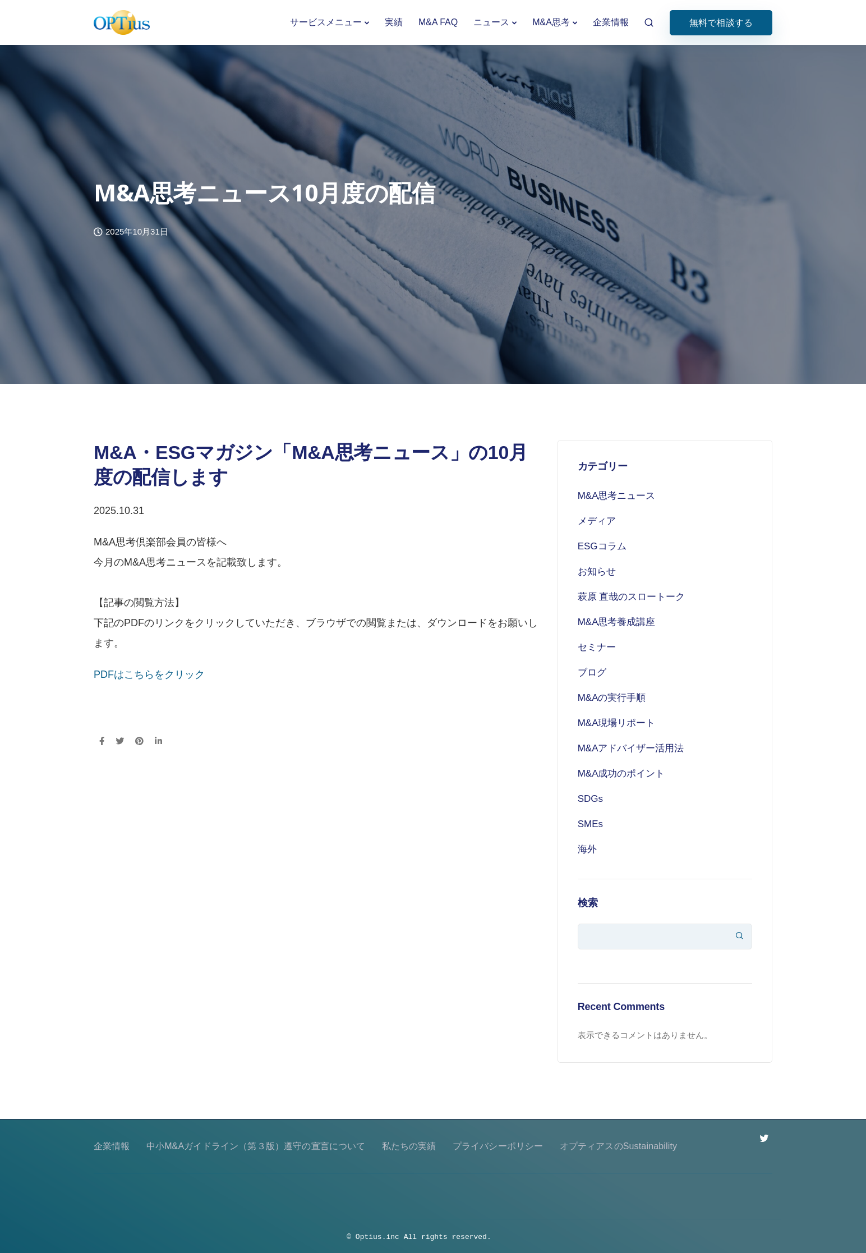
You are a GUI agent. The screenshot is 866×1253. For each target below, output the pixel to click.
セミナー (597, 647)
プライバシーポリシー (498, 1146)
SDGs (590, 798)
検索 (588, 902)
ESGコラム (602, 546)
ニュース (491, 22)
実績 (394, 22)
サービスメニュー (326, 22)
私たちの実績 (409, 1146)
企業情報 (611, 22)
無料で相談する (721, 22)
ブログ (592, 672)
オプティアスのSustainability (619, 1146)
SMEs (590, 824)
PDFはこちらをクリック (149, 674)
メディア (597, 521)
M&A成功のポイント (621, 773)
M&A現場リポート (617, 723)
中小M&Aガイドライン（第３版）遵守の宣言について (256, 1146)
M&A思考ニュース (617, 495)
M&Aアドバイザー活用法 (631, 748)
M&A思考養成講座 (617, 622)
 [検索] (739, 935)
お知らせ (597, 571)
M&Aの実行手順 (612, 697)
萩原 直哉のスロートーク (631, 596)
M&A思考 (551, 22)
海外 (587, 849)
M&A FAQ (438, 22)
